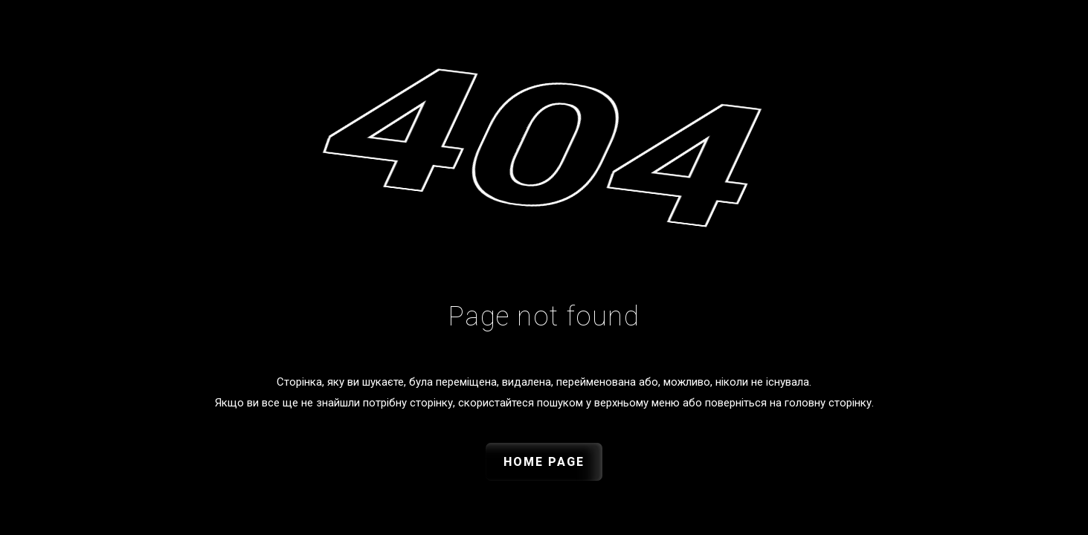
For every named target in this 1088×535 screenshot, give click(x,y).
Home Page (544, 462)
